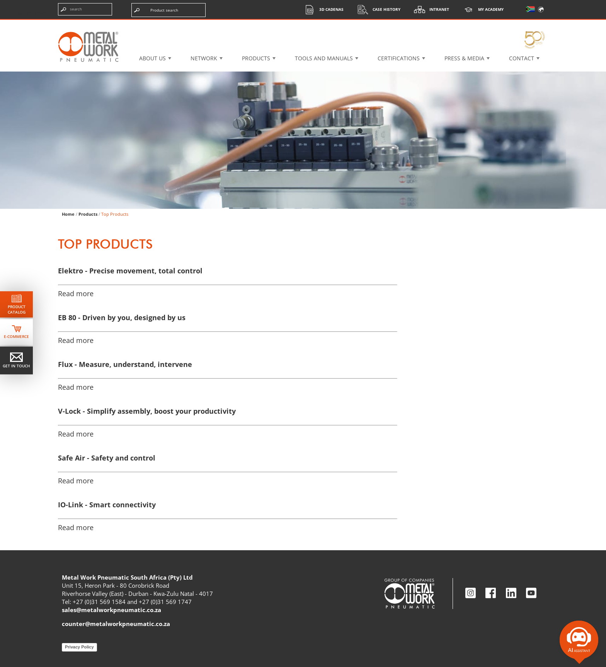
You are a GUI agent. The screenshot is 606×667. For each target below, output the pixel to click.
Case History (376, 9)
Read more (76, 293)
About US (152, 58)
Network (204, 58)
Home (68, 214)
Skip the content (32, 13)
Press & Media (464, 58)
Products (256, 58)
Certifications (399, 58)
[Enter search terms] (85, 9)
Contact (521, 58)
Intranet (429, 9)
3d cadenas (322, 9)
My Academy (481, 9)
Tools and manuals (324, 58)
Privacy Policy (79, 647)
